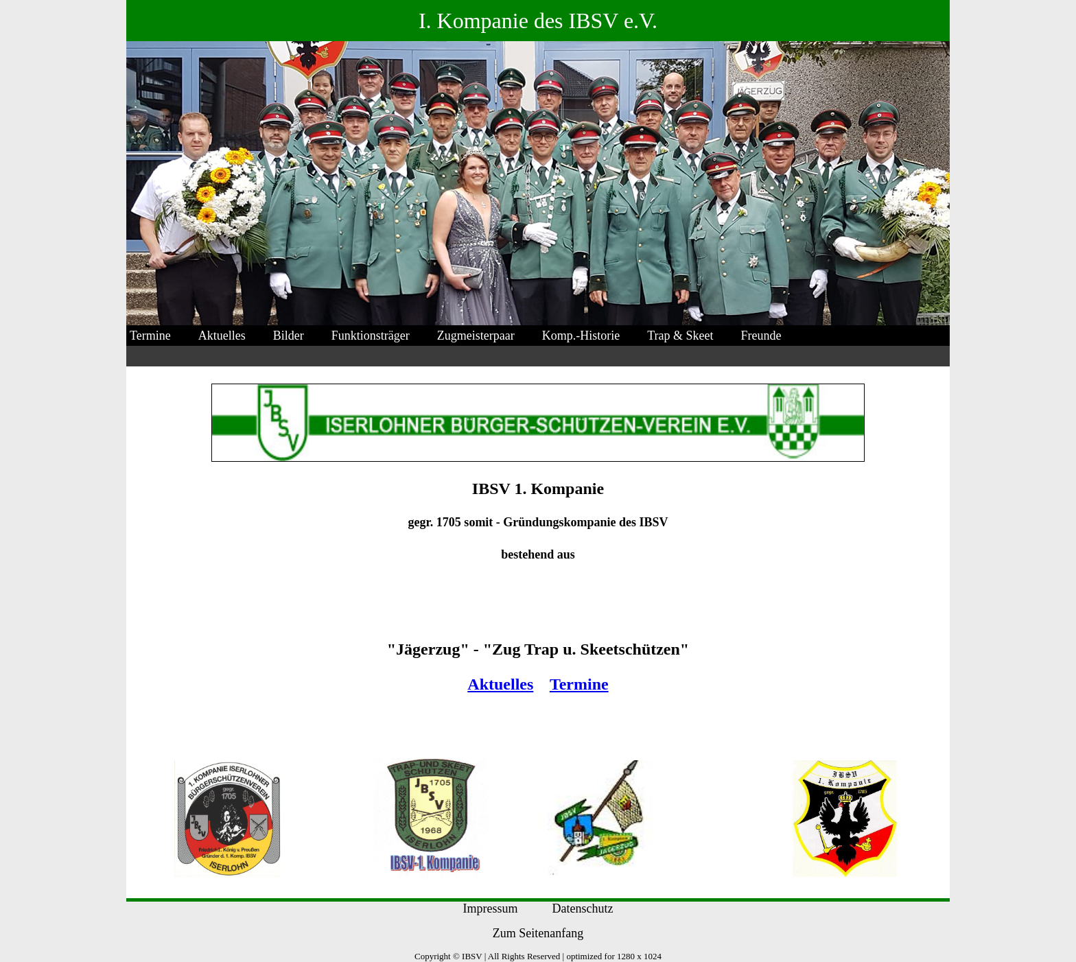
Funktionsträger (370, 335)
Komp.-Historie (581, 335)
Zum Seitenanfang (538, 933)
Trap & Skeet (680, 335)
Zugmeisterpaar (476, 335)
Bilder (288, 335)
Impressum (490, 908)
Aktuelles (222, 335)
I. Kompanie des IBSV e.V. (538, 20)
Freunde (761, 335)
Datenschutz (582, 908)
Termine (150, 335)
